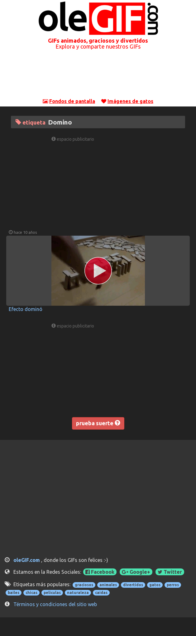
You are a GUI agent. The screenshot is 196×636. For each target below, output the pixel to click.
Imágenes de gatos (130, 101)
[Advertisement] (98, 77)
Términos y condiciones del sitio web (55, 604)
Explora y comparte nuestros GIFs (98, 46)
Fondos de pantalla (72, 101)
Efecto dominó (25, 309)
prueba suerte (98, 423)
